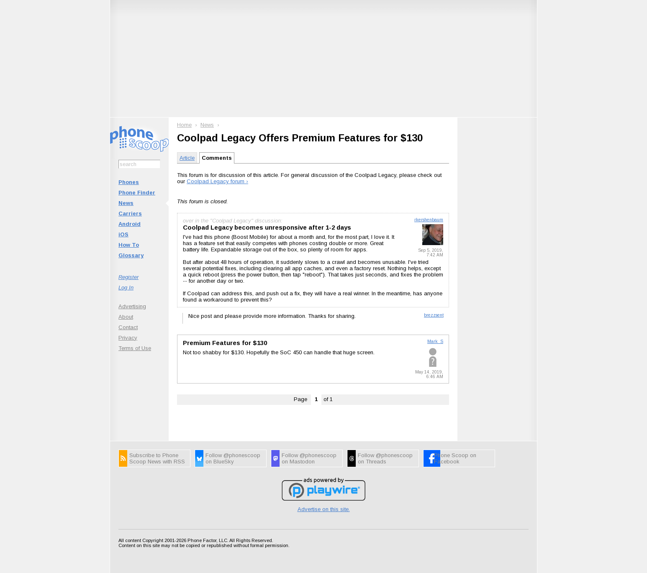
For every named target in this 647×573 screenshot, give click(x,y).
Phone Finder (136, 192)
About (125, 317)
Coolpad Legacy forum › (217, 181)
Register (128, 277)
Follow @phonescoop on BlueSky (232, 458)
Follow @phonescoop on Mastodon (309, 458)
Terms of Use (134, 348)
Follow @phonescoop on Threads (385, 458)
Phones (128, 182)
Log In (126, 287)
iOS (123, 234)
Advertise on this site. (324, 509)
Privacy (127, 338)
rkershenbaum (428, 219)
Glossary (131, 255)
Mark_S (435, 341)
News (126, 203)
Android (129, 224)
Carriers (130, 213)
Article (187, 158)
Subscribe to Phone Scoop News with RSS (157, 458)
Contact (128, 327)
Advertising (132, 306)
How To (128, 245)
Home (184, 125)
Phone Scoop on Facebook (455, 458)
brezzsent (434, 315)
